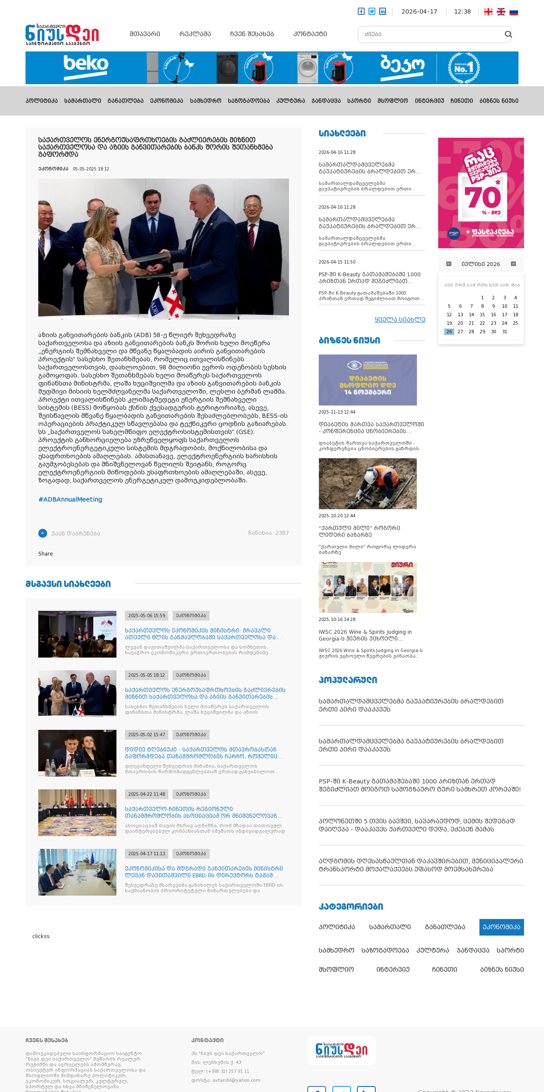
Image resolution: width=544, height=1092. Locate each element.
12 (449, 314)
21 (471, 323)
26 (449, 331)
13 (460, 314)
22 (482, 323)
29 (482, 331)
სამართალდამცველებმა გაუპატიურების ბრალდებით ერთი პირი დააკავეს (411, 705)
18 (515, 314)
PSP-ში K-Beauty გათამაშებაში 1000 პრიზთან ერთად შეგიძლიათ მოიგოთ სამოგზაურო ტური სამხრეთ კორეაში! (420, 785)
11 (515, 306)
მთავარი (145, 34)
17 (504, 314)
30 (493, 331)
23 (493, 323)
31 (504, 331)
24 (504, 323)
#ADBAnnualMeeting (70, 499)
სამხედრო (205, 101)
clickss (41, 936)
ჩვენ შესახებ (252, 34)
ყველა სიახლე (400, 319)
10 (504, 306)
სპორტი (359, 101)
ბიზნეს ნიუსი (498, 101)
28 (471, 331)
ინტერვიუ (429, 101)
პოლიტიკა (42, 101)
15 (482, 314)
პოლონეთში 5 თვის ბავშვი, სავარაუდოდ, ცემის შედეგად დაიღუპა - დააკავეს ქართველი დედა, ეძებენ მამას (417, 825)
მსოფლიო (392, 101)
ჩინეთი (461, 101)
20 (460, 323)
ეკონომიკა (166, 101)
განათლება (126, 101)
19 (449, 323)
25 (515, 323)
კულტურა (290, 101)
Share (45, 554)
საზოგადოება (249, 101)
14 (471, 314)
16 (493, 314)
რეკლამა (195, 34)
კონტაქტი (310, 34)
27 (460, 331)
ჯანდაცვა (326, 101)
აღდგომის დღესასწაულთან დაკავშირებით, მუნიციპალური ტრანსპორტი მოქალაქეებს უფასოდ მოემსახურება (421, 865)
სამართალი (82, 101)
